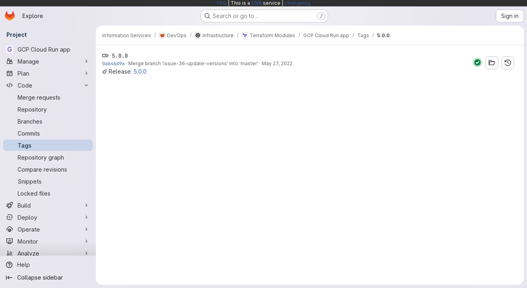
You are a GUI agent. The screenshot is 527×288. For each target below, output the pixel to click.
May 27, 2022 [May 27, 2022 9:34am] (277, 63)
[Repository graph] (48, 157)
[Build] (48, 205)
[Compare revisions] (48, 169)
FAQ (222, 3)
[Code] (48, 85)
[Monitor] (48, 241)
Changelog (297, 3)
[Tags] (48, 145)
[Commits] (48, 133)
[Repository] (48, 109)
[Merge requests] (48, 97)
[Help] (48, 264)
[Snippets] (48, 181)
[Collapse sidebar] (48, 277)
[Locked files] (48, 193)
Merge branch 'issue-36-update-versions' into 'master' (193, 63)
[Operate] (48, 229)
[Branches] (48, 121)
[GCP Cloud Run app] (48, 49)
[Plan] (48, 73)
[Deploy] (48, 217)
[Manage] (48, 61)
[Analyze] (48, 253)
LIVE (256, 3)
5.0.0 (140, 71)
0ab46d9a (113, 63)
